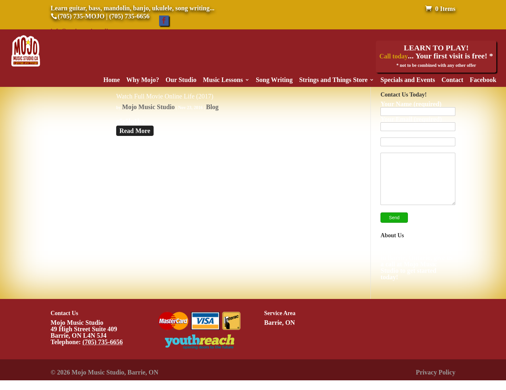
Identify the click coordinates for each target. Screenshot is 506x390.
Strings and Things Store (333, 80)
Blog (212, 106)
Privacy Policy (435, 381)
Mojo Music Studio (148, 106)
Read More (134, 130)
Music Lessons (223, 80)
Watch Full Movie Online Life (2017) (164, 96)
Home (111, 80)
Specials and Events (407, 80)
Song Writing (274, 80)
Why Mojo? (142, 80)
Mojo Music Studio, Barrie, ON (115, 381)
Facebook (483, 80)
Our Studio (181, 80)
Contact (452, 80)
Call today (393, 56)
